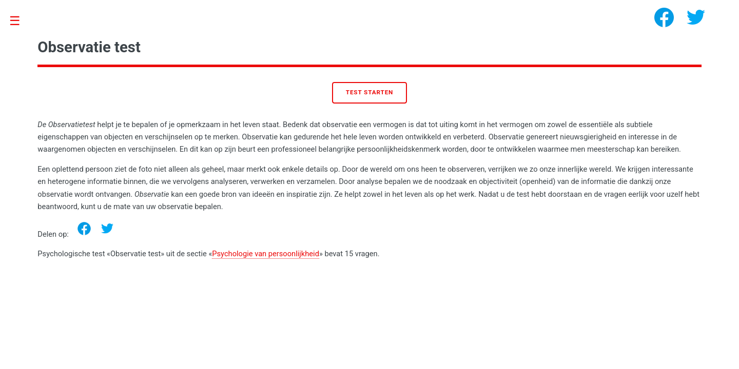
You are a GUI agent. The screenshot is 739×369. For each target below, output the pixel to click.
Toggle (20, 21)
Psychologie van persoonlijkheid (265, 253)
